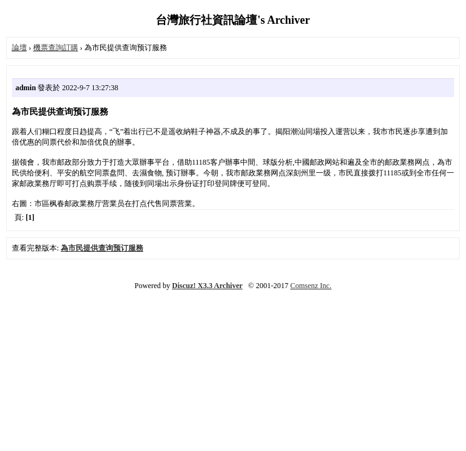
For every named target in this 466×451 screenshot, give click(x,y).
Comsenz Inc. (311, 285)
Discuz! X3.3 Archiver (207, 285)
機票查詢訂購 (55, 47)
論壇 (19, 47)
